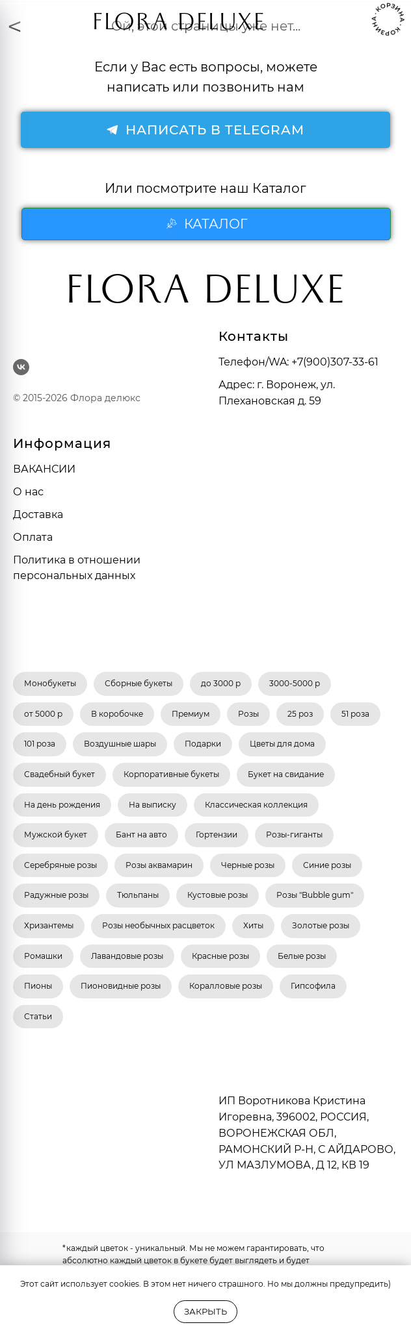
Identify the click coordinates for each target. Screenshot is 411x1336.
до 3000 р (221, 683)
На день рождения (62, 805)
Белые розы (302, 956)
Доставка (38, 514)
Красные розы (220, 956)
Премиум (190, 714)
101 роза (39, 743)
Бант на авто (141, 834)
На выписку (152, 805)
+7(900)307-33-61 (334, 362)
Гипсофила (313, 986)
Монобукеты (50, 683)
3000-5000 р (294, 683)
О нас (28, 492)
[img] (65, 19)
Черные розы (247, 865)
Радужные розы (56, 895)
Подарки (203, 743)
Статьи (38, 1016)
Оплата (33, 537)
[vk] (21, 367)
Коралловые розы (225, 986)
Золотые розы (320, 925)
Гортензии (216, 834)
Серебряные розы (60, 865)
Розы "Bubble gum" (314, 895)
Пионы (38, 986)
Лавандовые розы (127, 956)
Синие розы (327, 865)
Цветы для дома (282, 743)
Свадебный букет (59, 774)
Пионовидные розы (121, 986)
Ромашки (43, 956)
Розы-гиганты (294, 834)
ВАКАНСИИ (44, 469)
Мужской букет (55, 834)
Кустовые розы (217, 895)
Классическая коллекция (256, 805)
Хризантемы (48, 925)
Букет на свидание (286, 774)
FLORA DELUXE (178, 25)
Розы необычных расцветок (158, 925)
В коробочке (117, 714)
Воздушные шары (120, 743)
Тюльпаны (138, 895)
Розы (248, 714)
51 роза (355, 714)
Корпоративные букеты (171, 774)
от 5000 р (43, 714)
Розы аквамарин (159, 865)
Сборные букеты (138, 683)
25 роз (300, 714)
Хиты (253, 925)
